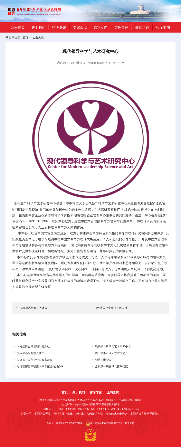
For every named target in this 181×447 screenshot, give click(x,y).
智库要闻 (163, 27)
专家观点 (80, 27)
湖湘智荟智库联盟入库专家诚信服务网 (40, 366)
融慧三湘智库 (103, 359)
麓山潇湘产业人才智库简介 (111, 353)
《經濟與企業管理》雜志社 (110, 307)
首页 (25, 37)
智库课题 (59, 27)
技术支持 (129, 423)
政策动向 (101, 27)
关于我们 (38, 27)
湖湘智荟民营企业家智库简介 (34, 359)
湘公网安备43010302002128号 (104, 423)
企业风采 (38, 37)
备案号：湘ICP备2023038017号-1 (65, 423)
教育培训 (142, 27)
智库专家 (121, 27)
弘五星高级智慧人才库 (33, 307)
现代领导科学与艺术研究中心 (113, 346)
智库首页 (18, 27)
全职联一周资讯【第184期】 (112, 366)
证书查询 (113, 392)
